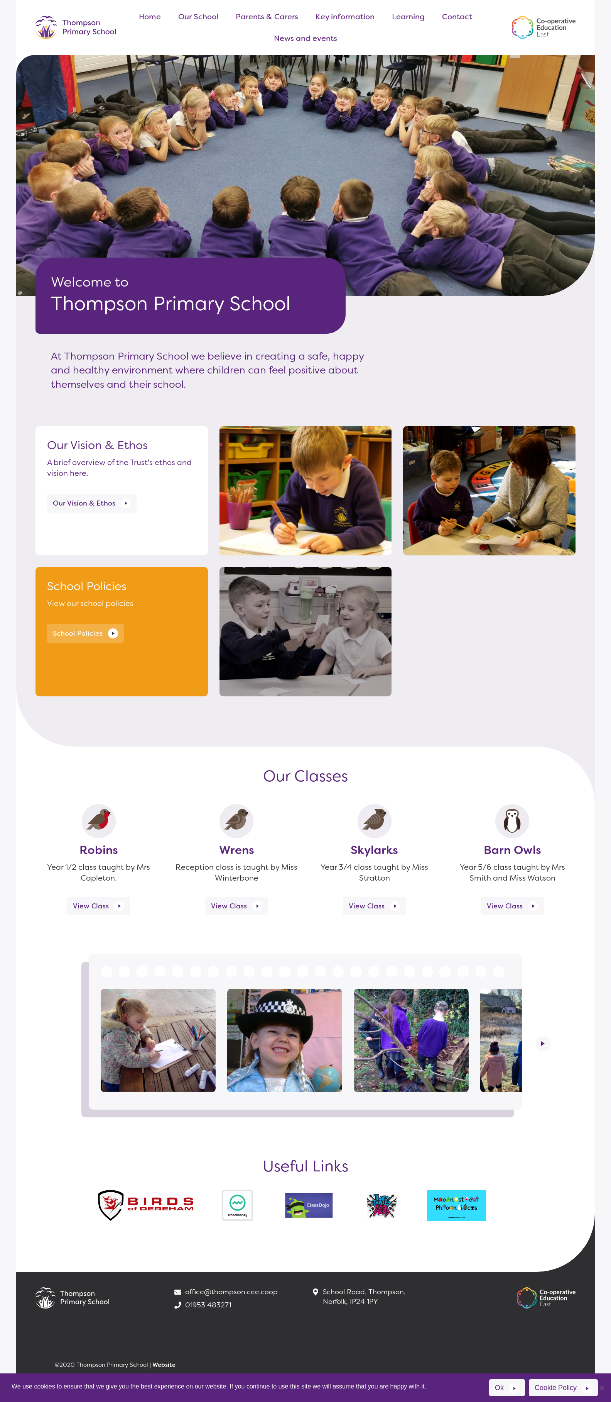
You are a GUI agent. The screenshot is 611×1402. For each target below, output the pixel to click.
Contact (457, 17)
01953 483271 (202, 1305)
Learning (408, 17)
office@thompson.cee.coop (226, 1292)
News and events (305, 38)
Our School (198, 17)
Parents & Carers (267, 17)
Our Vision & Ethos (84, 503)
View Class (91, 906)
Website (164, 1365)
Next (543, 1043)
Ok (499, 1388)
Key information (345, 17)
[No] (601, 1388)
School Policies (78, 633)
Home (150, 17)
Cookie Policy (556, 1388)
